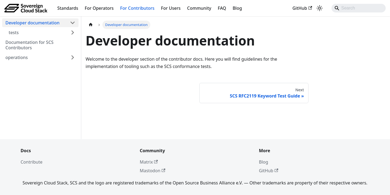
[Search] (359, 8)
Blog (237, 8)
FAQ (222, 8)
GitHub (302, 8)
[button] (42, 32)
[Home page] (91, 25)
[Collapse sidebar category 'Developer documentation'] (73, 22)
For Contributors (137, 8)
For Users (170, 8)
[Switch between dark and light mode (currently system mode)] (319, 8)
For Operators (99, 8)
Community (199, 8)
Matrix (149, 162)
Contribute (32, 162)
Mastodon (152, 171)
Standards (67, 8)
